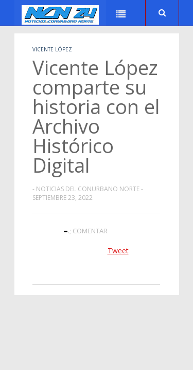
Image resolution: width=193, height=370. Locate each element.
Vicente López (52, 49)
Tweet (118, 250)
